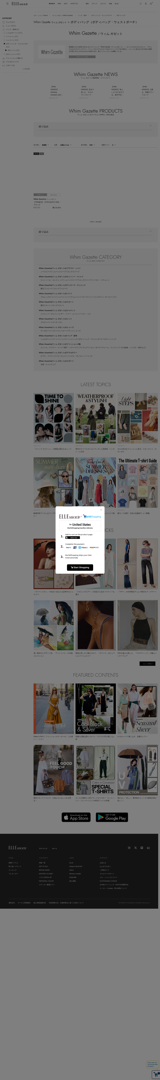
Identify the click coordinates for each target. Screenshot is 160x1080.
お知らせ (103, 863)
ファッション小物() (12, 58)
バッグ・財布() (10, 29)
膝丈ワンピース (47, 289)
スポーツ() (8, 65)
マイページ (43, 848)
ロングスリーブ (73, 272)
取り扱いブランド (15, 866)
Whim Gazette (59, 268)
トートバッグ (61, 339)
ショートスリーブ (59, 272)
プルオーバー (46, 322)
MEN (59, 3)
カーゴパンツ (87, 297)
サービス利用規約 (24, 903)
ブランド (94, 3)
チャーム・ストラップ (110, 347)
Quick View (53, 195)
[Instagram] (129, 848)
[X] (135, 848)
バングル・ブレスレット (76, 356)
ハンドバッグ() (12, 40)
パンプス (52, 331)
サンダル (44, 331)
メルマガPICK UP (45, 877)
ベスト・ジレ (86, 314)
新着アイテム (13, 863)
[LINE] (142, 848)
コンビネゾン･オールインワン (105, 297)
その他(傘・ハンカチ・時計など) (133, 347)
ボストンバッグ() (13, 54)
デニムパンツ (76, 297)
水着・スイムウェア (48, 364)
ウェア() (8, 22)
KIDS (65, 3)
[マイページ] (146, 4)
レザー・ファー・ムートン (69, 314)
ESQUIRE (73, 877)
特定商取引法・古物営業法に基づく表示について (66, 903)
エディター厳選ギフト (47, 884)
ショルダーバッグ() (14, 33)
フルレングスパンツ (48, 297)
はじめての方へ (105, 866)
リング (90, 356)
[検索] (141, 4)
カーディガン (57, 322)
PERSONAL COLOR (46, 881)
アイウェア (83, 347)
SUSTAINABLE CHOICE (108, 881)
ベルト (91, 347)
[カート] (151, 4)
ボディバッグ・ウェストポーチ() (17, 45)
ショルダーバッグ (47, 339)
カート (54, 848)
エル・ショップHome (41, 15)
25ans (71, 870)
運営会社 (12, 903)
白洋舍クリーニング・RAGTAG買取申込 (114, 884)
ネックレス (61, 356)
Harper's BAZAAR (75, 866)
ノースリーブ (46, 272)
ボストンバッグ (110, 339)
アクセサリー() (10, 62)
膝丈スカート (46, 305)
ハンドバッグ (72, 339)
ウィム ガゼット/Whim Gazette (62, 15)
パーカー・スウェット (101, 280)
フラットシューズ (74, 331)
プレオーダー (13, 874)
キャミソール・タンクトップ (52, 280)
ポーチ (98, 347)
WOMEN (52, 3)
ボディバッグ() (13, 50)
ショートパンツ (63, 297)
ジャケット (45, 314)
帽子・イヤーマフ (71, 347)
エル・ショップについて (108, 877)
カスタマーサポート (107, 874)
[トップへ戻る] (153, 828)
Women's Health (75, 874)
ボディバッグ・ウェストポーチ (101, 15)
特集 (110, 3)
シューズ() (9, 26)
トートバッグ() (12, 36)
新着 (87, 3)
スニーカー (61, 331)
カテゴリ (103, 3)
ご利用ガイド (104, 870)
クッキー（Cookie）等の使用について (113, 888)
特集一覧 (42, 863)
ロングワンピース (61, 289)
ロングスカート (58, 305)
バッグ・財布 (82, 15)
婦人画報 (72, 881)
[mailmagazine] (148, 848)
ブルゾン (54, 314)
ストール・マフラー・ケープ (52, 347)
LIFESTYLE (74, 3)
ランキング (13, 870)
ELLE (116, 3)
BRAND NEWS (44, 870)
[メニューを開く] (7, 3)
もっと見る (147, 664)
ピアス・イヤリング (48, 356)
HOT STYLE (43, 866)
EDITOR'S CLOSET (46, 874)
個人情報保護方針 (39, 903)
